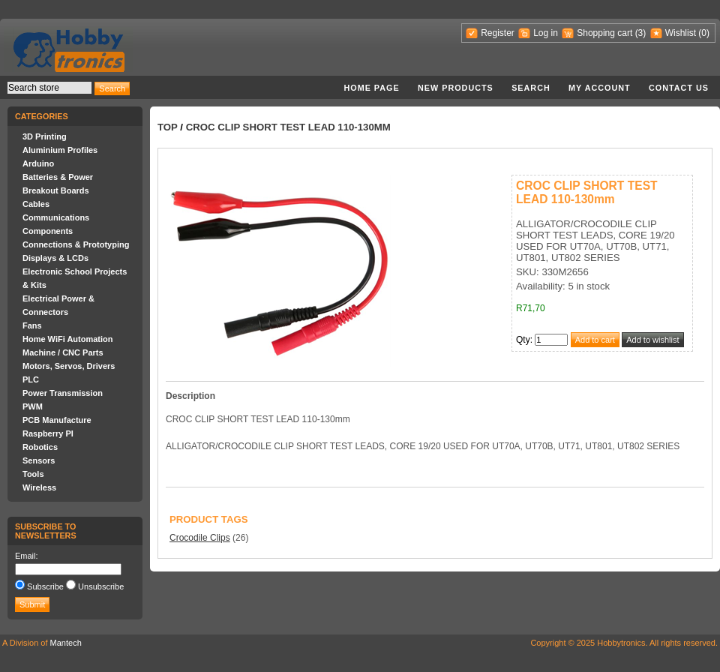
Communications (55, 217)
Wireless (39, 487)
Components (47, 231)
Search (531, 87)
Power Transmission (62, 393)
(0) (704, 33)
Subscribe (45, 586)
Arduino (38, 163)
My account (599, 87)
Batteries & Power (57, 177)
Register (497, 33)
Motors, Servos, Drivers (69, 366)
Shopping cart (604, 33)
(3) (640, 33)
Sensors (38, 460)
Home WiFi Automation (67, 339)
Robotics (40, 447)
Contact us (679, 87)
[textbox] (50, 88)
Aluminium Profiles (60, 150)
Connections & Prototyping (75, 244)
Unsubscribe (101, 586)
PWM (32, 406)
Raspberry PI (48, 433)
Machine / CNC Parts (63, 352)
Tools (33, 474)
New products (456, 87)
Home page (371, 87)
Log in (545, 33)
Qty (523, 339)
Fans (32, 325)
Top (168, 127)
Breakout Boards (55, 190)
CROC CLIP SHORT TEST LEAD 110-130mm (288, 127)
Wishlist (680, 33)
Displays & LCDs (55, 258)
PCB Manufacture (57, 420)
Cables (36, 204)
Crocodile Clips (200, 537)
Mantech (66, 642)
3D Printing (44, 136)
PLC (30, 379)
